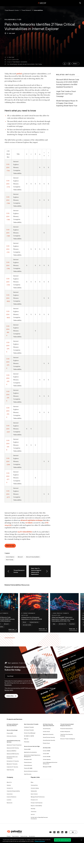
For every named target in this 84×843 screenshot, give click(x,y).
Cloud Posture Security (49, 737)
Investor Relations (11, 796)
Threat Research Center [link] (12, 10)
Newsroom (9, 802)
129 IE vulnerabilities (24, 532)
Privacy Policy (42, 688)
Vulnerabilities (24, 61)
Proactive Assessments (66, 728)
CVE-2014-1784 (8, 200)
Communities (34, 785)
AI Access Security (11, 736)
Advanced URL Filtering (13, 748)
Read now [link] (12, 629)
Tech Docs (33, 811)
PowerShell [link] (72, 623)
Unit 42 (33, 814)
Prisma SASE (27, 749)
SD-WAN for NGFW (29, 736)
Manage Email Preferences (38, 796)
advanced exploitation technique (31, 520)
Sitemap (33, 808)
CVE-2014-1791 (8, 249)
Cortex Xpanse (47, 759)
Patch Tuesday (38, 64)
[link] (13, 19)
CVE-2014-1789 (8, 233)
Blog (32, 782)
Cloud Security (46, 728)
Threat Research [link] (26, 10)
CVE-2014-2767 (8, 429)
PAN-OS (26, 738)
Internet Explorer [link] (10, 556)
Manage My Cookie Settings (62, 840)
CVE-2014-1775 (8, 184)
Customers (10, 794)
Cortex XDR (46, 753)
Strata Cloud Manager (29, 733)
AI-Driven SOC (47, 747)
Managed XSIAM (47, 766)
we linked (28, 523)
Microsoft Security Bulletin (29, 64)
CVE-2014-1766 (8, 167)
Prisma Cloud (46, 743)
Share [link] (75, 63)
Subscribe (11, 696)
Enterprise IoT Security (13, 761)
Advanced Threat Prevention (14, 745)
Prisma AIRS (10, 733)
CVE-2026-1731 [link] (62, 623)
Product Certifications (36, 802)
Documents (32, 836)
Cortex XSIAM (46, 750)
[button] (75, 63)
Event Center (34, 794)
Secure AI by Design (12, 730)
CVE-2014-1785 (8, 216)
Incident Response (65, 731)
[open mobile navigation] (4, 3)
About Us (9, 782)
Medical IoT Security (12, 764)
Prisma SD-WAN (28, 768)
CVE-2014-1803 (8, 314)
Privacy (8, 836)
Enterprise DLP (28, 759)
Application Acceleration (30, 752)
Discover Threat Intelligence (67, 738)
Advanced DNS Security (13, 753)
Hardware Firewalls (29, 727)
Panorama (26, 741)
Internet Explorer (13, 64)
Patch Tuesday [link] (9, 559)
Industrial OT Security (12, 766)
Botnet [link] (24, 622)
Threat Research (16, 61)
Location (9, 799)
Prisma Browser (28, 765)
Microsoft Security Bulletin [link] (33, 556)
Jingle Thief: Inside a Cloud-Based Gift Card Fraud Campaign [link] (66, 93)
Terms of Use (34, 683)
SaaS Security (10, 769)
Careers (9, 785)
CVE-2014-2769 (8, 461)
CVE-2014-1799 (8, 282)
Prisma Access (28, 762)
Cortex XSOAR (46, 756)
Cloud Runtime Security (49, 740)
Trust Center (15, 836)
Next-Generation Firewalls (31, 724)
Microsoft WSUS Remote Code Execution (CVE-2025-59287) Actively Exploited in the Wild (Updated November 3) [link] (67, 83)
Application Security (48, 734)
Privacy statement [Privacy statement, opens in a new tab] (40, 841)
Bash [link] (54, 623)
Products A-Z (34, 799)
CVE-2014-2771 (8, 494)
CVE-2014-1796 (8, 265)
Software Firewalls (29, 730)
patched (19, 74)
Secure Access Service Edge (32, 746)
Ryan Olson (11, 57)
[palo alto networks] (42, 3)
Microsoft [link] (20, 556)
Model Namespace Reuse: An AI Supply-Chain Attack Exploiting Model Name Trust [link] (67, 103)
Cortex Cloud (46, 731)
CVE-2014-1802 (8, 298)
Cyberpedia (34, 791)
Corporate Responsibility (13, 791)
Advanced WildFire (11, 750)
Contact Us (10, 788)
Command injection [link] (34, 622)
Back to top (10, 545)
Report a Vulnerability (36, 805)
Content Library (35, 788)
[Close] (81, 840)
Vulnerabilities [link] (38, 10)
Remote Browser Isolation (31, 771)
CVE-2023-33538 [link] (27, 624)
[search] (80, 3)
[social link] (50, 832)
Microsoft (20, 64)
